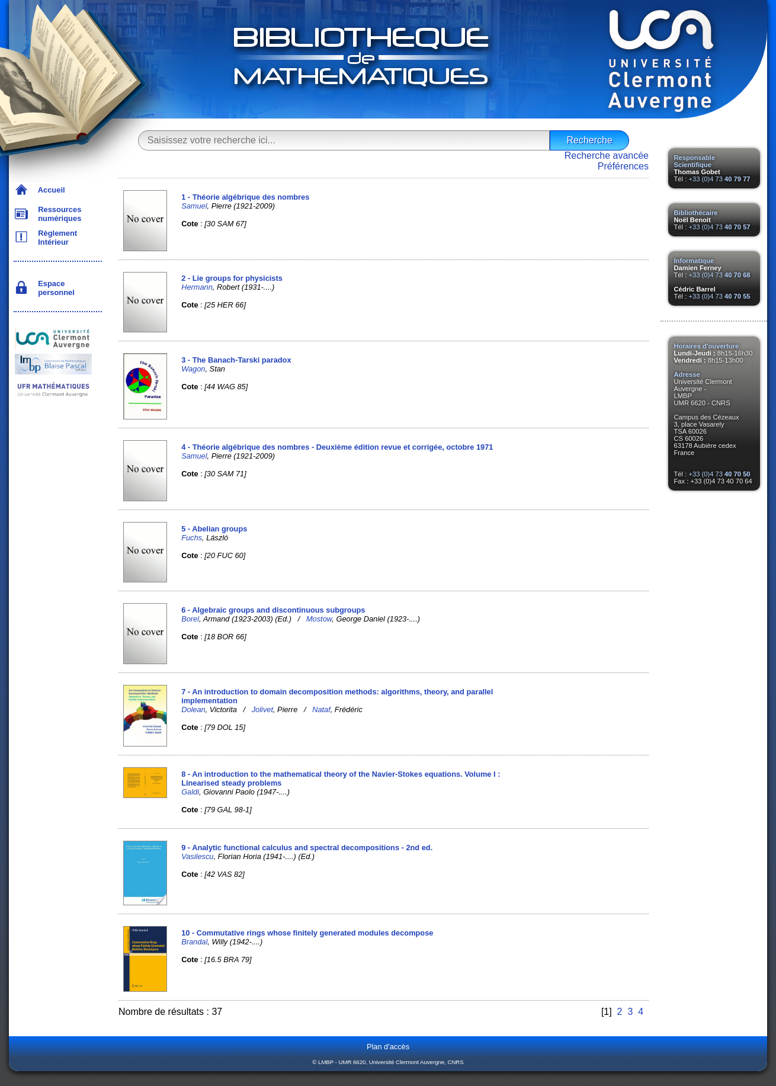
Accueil (49, 189)
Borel (190, 618)
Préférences (623, 166)
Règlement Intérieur (55, 237)
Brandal (194, 941)
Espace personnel (54, 288)
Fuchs (191, 537)
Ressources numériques (57, 214)
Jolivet (262, 709)
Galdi (190, 791)
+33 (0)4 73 (719, 178)
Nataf (321, 709)
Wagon (193, 368)
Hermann (197, 287)
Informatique (694, 260)
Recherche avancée (607, 155)
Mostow (319, 618)
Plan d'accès (388, 1046)
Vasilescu (197, 856)
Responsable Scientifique (695, 161)
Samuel (194, 205)
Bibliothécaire (696, 212)
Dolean (193, 709)
